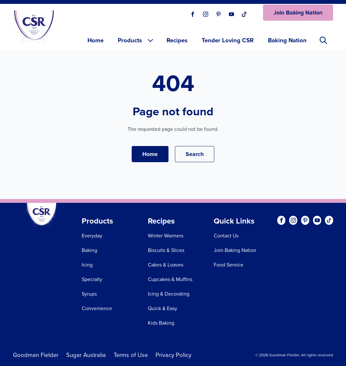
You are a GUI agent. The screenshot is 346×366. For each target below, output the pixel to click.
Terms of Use (131, 354)
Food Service (228, 264)
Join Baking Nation (298, 12)
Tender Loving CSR (228, 40)
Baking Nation (287, 40)
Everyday (92, 235)
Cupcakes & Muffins (170, 279)
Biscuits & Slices (166, 250)
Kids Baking (161, 323)
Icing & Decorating (168, 294)
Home (95, 40)
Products (136, 40)
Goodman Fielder (35, 354)
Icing (87, 264)
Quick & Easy (162, 308)
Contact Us (226, 235)
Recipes (177, 40)
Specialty (92, 279)
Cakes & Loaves (165, 264)
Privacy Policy (173, 354)
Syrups (89, 294)
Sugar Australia (86, 354)
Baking (89, 250)
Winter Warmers (165, 235)
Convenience (97, 308)
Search (195, 154)
